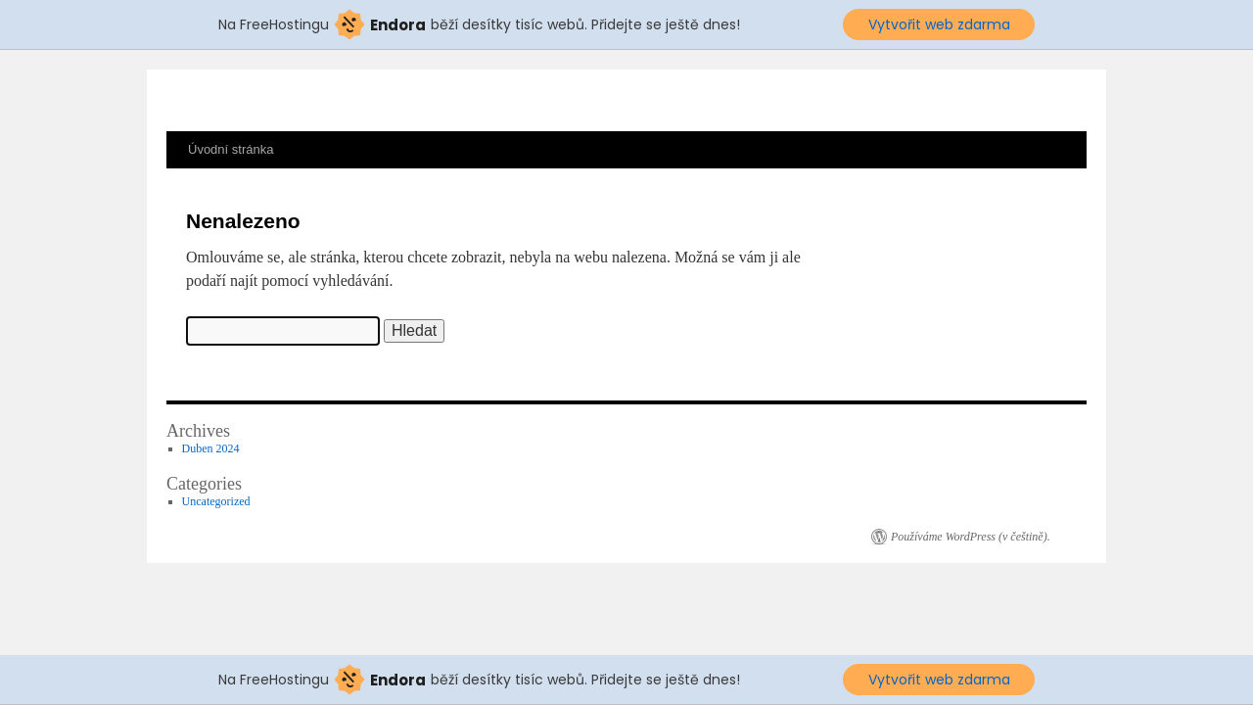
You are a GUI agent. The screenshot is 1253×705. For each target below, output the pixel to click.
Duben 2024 (211, 448)
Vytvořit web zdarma (939, 24)
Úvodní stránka (230, 149)
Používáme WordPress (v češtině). (970, 536)
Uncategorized (216, 501)
